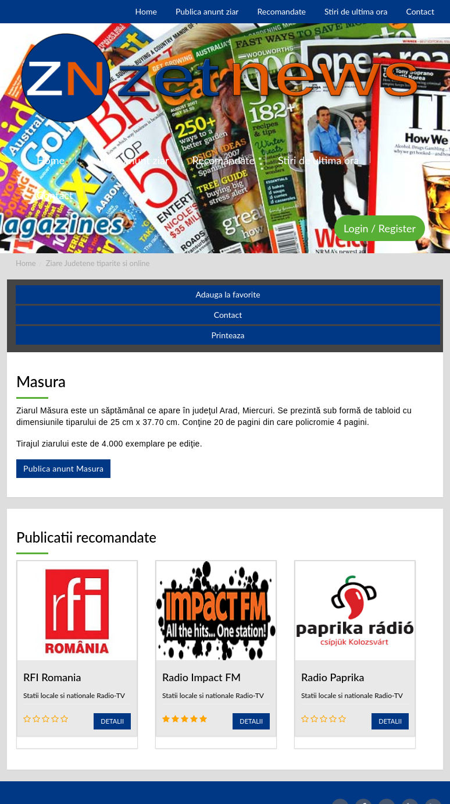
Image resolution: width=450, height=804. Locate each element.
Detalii (112, 721)
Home (26, 263)
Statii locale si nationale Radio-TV (74, 695)
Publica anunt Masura (63, 468)
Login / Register (380, 228)
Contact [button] (228, 315)
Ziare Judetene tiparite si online (98, 263)
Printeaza (227, 335)
